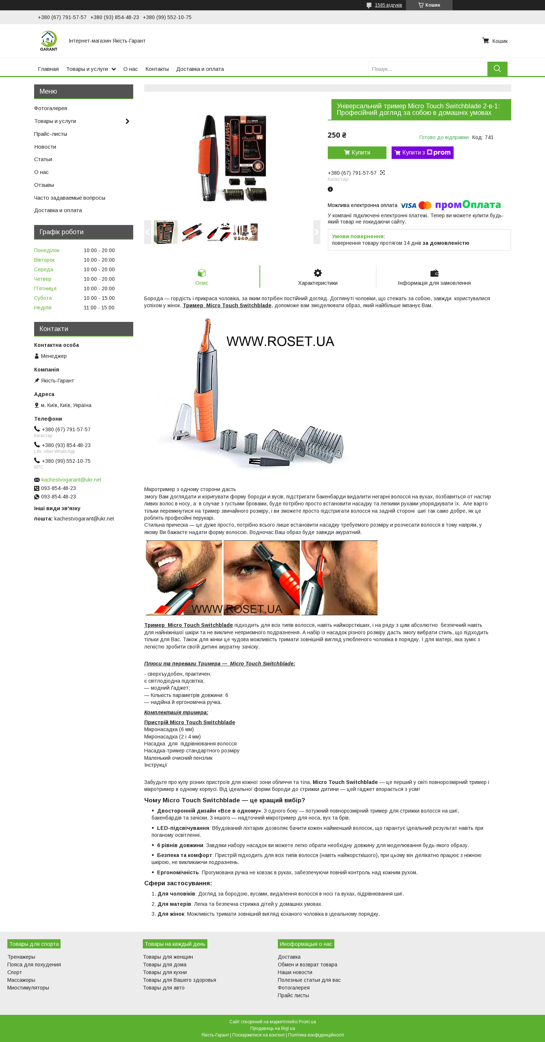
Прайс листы (293, 995)
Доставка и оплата (200, 69)
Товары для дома (164, 964)
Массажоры (21, 980)
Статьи (43, 159)
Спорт (14, 972)
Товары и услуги (87, 69)
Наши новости (295, 972)
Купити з (426, 152)
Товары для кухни (165, 972)
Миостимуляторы (28, 988)
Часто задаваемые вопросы (69, 198)
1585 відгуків (388, 5)
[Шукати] (497, 69)
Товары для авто (164, 988)
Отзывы (44, 185)
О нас (130, 69)
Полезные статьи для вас (309, 980)
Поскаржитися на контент (258, 1035)
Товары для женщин (168, 957)
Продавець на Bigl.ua (272, 1028)
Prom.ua (307, 1021)
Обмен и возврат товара (307, 964)
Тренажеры (21, 957)
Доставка (289, 957)
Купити (361, 152)
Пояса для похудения (34, 964)
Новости (45, 147)
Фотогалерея (50, 108)
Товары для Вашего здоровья (179, 980)
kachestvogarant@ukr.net (71, 480)
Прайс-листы (50, 134)
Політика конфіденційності (316, 1035)
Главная (48, 69)
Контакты (157, 69)
